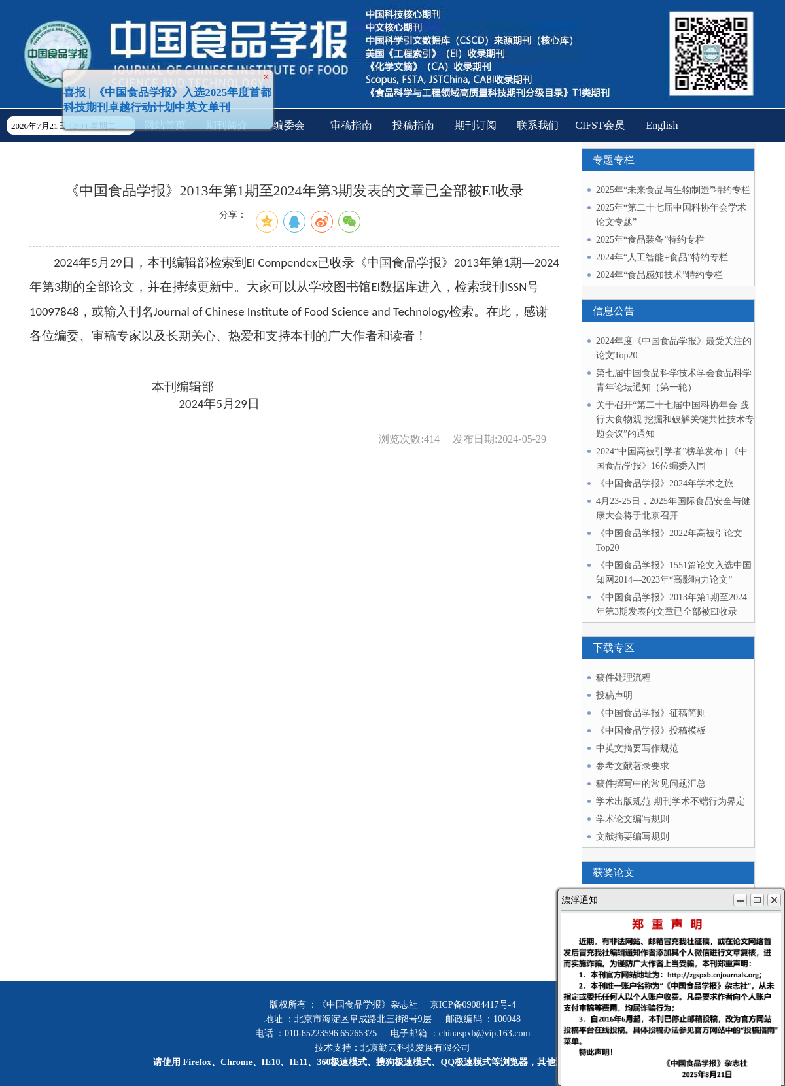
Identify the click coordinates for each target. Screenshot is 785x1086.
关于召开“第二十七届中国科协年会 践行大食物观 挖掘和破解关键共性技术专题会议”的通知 (675, 419)
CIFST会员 (600, 125)
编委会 (289, 125)
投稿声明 (614, 695)
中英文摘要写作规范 (637, 748)
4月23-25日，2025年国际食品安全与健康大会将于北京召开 (673, 508)
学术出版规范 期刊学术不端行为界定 (670, 801)
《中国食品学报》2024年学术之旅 (664, 483)
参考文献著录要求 (632, 766)
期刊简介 (227, 125)
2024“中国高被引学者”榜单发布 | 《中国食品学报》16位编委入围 (672, 459)
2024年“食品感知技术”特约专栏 (659, 275)
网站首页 (165, 125)
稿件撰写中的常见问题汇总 (651, 784)
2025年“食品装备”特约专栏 (650, 240)
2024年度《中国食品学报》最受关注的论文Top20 (674, 348)
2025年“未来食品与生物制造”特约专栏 (673, 190)
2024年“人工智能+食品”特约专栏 (662, 257)
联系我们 (538, 125)
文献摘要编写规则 (632, 836)
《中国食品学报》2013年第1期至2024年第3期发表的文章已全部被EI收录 (671, 604)
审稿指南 (351, 125)
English (662, 125)
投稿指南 (413, 125)
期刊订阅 (476, 125)
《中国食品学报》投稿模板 (651, 731)
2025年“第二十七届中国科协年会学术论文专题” (671, 215)
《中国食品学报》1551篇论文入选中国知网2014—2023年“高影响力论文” (674, 572)
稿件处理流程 (623, 678)
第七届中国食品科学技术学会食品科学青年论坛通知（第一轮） (674, 380)
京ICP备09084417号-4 (472, 1005)
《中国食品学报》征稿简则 (651, 713)
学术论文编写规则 (632, 819)
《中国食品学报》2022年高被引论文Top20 (669, 540)
